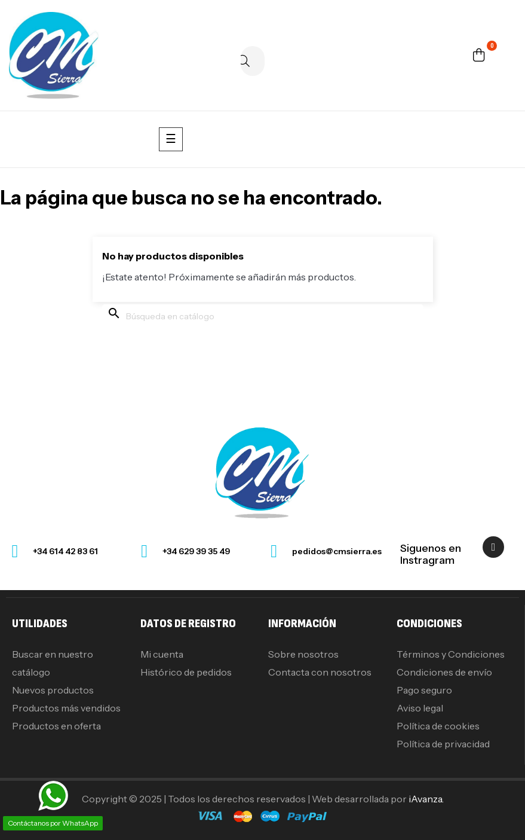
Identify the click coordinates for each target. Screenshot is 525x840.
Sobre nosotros (303, 654)
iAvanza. (426, 799)
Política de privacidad (443, 744)
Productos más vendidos (66, 708)
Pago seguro (424, 690)
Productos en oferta (56, 726)
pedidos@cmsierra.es (337, 551)
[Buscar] (253, 61)
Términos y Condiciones (451, 654)
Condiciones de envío (444, 672)
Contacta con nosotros (320, 672)
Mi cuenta (161, 654)
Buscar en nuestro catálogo (52, 663)
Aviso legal (420, 708)
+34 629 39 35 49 (196, 551)
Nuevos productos (53, 690)
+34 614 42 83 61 (65, 551)
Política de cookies (438, 726)
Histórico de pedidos (186, 672)
